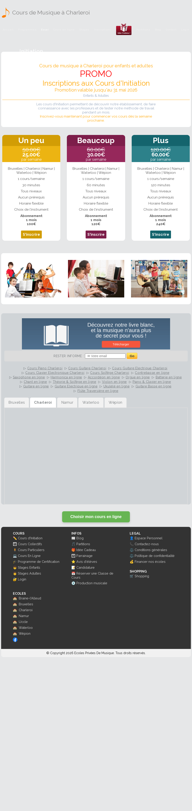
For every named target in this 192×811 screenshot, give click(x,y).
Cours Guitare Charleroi (87, 368)
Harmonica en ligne (66, 377)
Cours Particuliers (31, 550)
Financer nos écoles (150, 561)
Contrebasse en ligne (152, 373)
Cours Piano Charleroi (45, 368)
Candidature (85, 567)
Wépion (24, 633)
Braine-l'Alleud (30, 598)
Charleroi (26, 610)
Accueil (8, 29)
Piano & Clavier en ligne (152, 382)
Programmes (27, 29)
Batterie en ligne (169, 377)
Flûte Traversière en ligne (97, 391)
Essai (45, 29)
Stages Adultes (29, 573)
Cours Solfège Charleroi (109, 373)
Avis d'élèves (86, 561)
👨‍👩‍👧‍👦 (15, 544)
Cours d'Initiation (30, 538)
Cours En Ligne (29, 556)
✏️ (15, 538)
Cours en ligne (64, 29)
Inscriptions (102, 29)
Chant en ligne (35, 382)
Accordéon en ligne (104, 377)
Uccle (23, 622)
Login (185, 29)
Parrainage (84, 556)
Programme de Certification (38, 561)
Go (132, 356)
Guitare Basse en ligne (153, 386)
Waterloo (26, 627)
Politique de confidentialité (155, 556)
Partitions (143, 29)
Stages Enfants (29, 567)
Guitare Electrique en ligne (76, 386)
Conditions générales (151, 550)
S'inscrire (31, 234)
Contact (171, 29)
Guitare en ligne (36, 386)
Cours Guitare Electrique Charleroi (139, 368)
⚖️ (132, 550)
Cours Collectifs (30, 544)
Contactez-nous (147, 544)
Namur (24, 616)
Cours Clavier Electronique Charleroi (54, 373)
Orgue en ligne (138, 377)
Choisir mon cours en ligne (96, 516)
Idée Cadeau (86, 550)
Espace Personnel (148, 538)
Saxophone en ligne (29, 377)
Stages (84, 29)
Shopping (142, 576)
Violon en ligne (114, 382)
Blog (158, 29)
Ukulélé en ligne (116, 386)
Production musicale (91, 583)
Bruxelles (26, 604)
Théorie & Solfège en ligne (74, 382)
